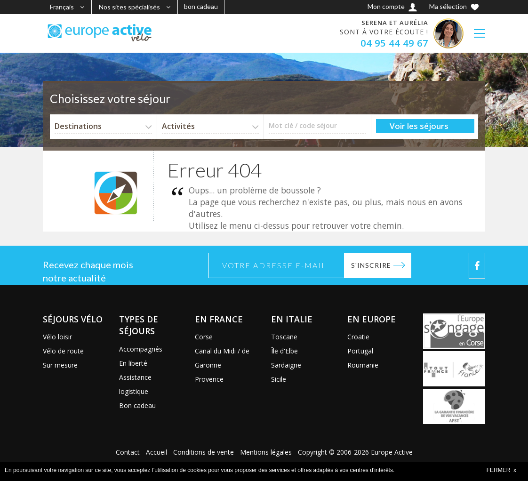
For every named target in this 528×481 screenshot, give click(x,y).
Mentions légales (266, 452)
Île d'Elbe (284, 350)
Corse (204, 336)
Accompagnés (140, 349)
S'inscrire (371, 265)
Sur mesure (60, 365)
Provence (209, 379)
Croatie (358, 336)
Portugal (360, 350)
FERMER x (501, 470)
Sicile (278, 379)
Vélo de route (63, 350)
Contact (128, 452)
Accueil (156, 452)
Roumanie (362, 365)
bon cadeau (201, 6)
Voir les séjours (419, 125)
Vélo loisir (57, 336)
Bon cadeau (137, 405)
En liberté (133, 363)
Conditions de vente (203, 452)
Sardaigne (286, 365)
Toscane (284, 336)
